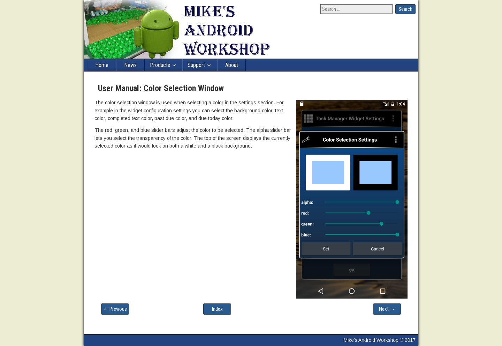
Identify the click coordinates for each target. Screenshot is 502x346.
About (231, 65)
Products (160, 65)
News (130, 65)
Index (217, 309)
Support (196, 65)
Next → (387, 309)
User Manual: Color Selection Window (161, 88)
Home (101, 65)
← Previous (115, 309)
